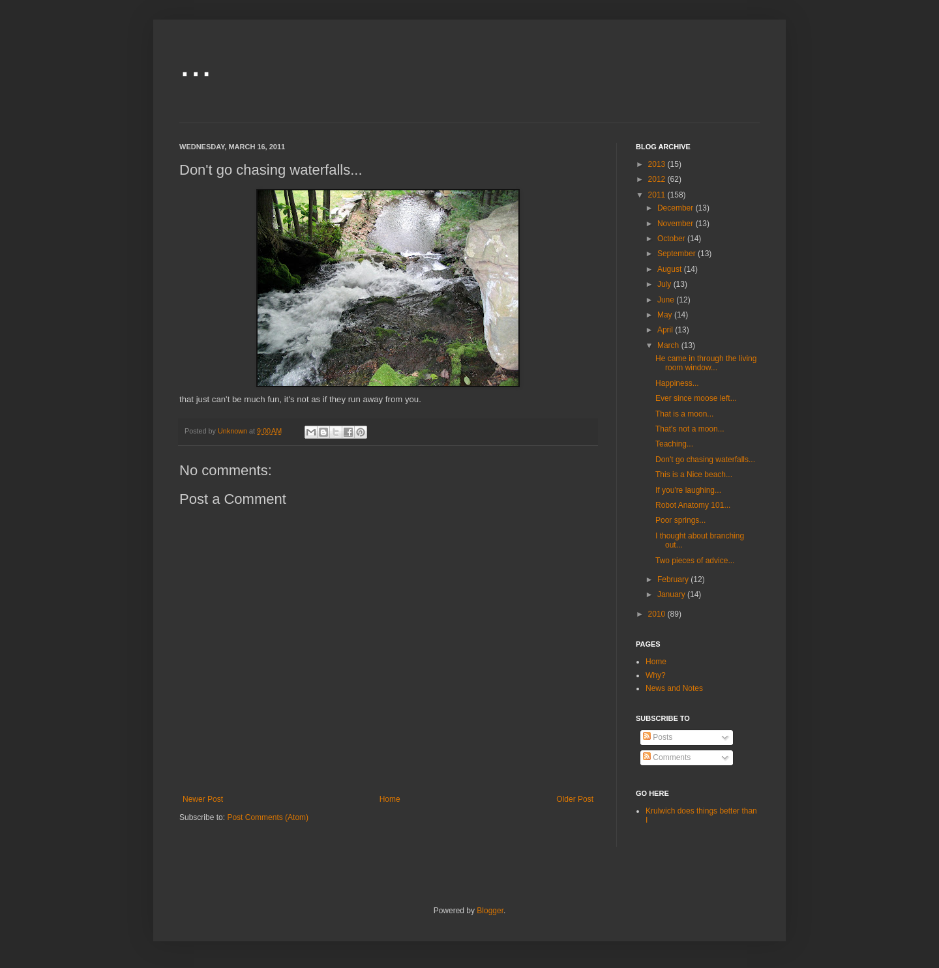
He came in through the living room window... (705, 363)
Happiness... (677, 383)
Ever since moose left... (696, 398)
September (677, 253)
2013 (658, 164)
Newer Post (203, 799)
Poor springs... (680, 520)
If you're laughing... (688, 490)
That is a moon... (684, 413)
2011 (658, 194)
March (669, 345)
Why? (656, 675)
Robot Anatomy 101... (692, 505)
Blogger (490, 910)
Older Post (574, 799)
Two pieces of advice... (694, 560)
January (672, 594)
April (666, 329)
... (195, 63)
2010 (658, 614)
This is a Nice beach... (693, 474)
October (672, 238)
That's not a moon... (689, 428)
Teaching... (674, 443)
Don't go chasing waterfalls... (705, 459)
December (676, 208)
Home (390, 799)
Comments (667, 757)
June (666, 299)
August (670, 269)
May (665, 314)
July (665, 284)
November (676, 223)
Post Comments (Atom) (267, 817)
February (674, 579)
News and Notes (674, 688)
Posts (657, 737)
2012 (658, 179)
